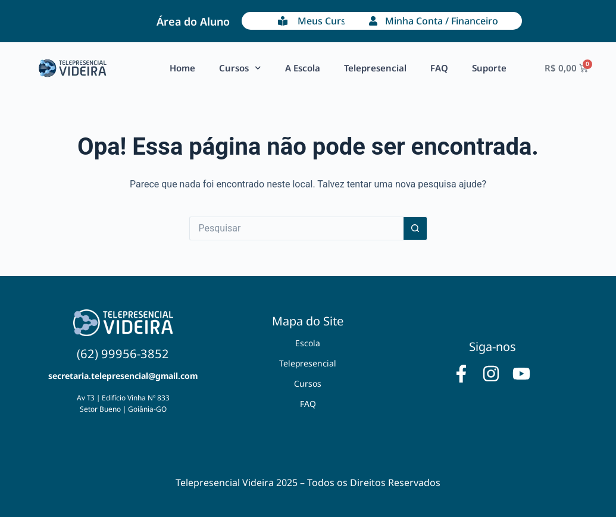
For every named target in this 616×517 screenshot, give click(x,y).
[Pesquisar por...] (296, 228)
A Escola (302, 68)
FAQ (439, 68)
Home (182, 68)
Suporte (489, 68)
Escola (307, 343)
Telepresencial (375, 68)
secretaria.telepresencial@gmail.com (123, 375)
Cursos (240, 68)
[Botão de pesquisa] (415, 228)
